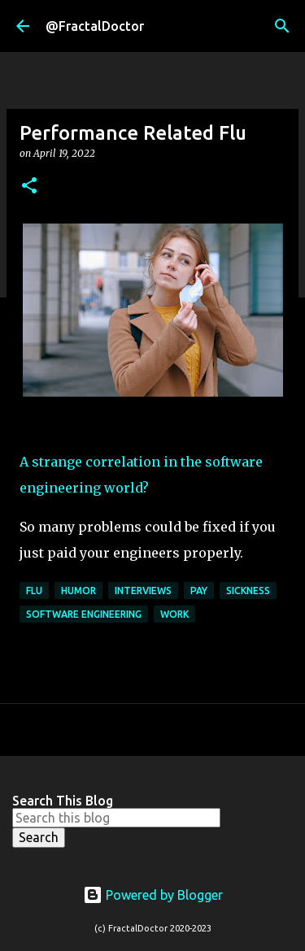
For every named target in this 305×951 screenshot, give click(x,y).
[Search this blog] (116, 817)
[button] (29, 187)
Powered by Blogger (153, 895)
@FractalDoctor (95, 26)
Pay (198, 590)
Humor (78, 590)
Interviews (143, 590)
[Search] (282, 26)
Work (174, 614)
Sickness (248, 590)
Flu (34, 590)
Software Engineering (84, 614)
